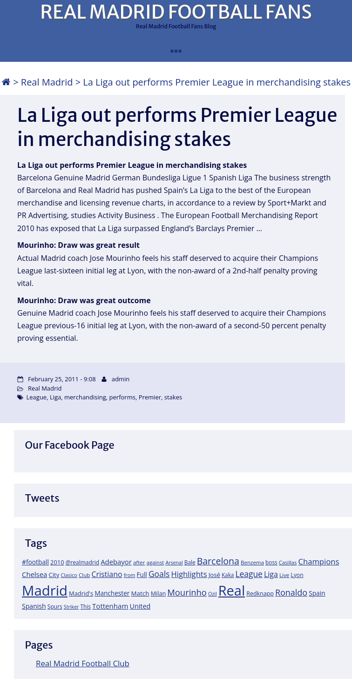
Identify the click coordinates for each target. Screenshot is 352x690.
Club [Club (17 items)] (84, 574)
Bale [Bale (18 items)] (190, 562)
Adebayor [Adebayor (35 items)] (116, 561)
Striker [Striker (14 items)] (71, 607)
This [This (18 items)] (86, 606)
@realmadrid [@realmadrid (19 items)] (82, 562)
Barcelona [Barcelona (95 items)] (218, 561)
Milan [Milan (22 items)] (158, 593)
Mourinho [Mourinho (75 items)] (187, 592)
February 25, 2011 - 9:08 (62, 379)
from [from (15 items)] (129, 574)
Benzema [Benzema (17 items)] (252, 562)
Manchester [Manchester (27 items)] (112, 593)
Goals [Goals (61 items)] (159, 573)
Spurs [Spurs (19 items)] (54, 606)
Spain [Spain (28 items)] (317, 593)
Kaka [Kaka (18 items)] (228, 574)
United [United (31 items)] (140, 606)
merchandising (85, 397)
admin (120, 379)
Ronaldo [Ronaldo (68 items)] (291, 592)
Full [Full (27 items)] (142, 574)
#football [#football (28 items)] (35, 561)
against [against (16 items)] (155, 562)
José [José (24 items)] (214, 575)
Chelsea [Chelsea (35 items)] (34, 574)
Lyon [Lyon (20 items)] (297, 575)
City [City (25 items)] (53, 575)
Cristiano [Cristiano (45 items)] (106, 574)
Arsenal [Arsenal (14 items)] (174, 562)
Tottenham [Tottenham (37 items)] (110, 605)
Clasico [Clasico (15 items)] (69, 574)
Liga (55, 397)
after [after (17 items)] (139, 562)
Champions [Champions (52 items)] (318, 561)
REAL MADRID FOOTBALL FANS (175, 12)
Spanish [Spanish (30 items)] (34, 606)
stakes (173, 397)
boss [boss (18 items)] (271, 562)
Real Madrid (47, 82)
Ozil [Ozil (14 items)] (212, 593)
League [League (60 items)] (249, 573)
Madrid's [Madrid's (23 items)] (81, 593)
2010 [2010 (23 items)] (57, 562)
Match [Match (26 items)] (140, 593)
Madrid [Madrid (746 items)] (45, 590)
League (37, 397)
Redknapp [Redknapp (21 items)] (260, 593)
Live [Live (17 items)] (284, 574)
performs (122, 397)
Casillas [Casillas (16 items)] (288, 562)
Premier (150, 397)
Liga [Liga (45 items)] (271, 574)
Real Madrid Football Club (82, 663)
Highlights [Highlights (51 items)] (189, 574)
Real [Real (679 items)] (231, 590)
